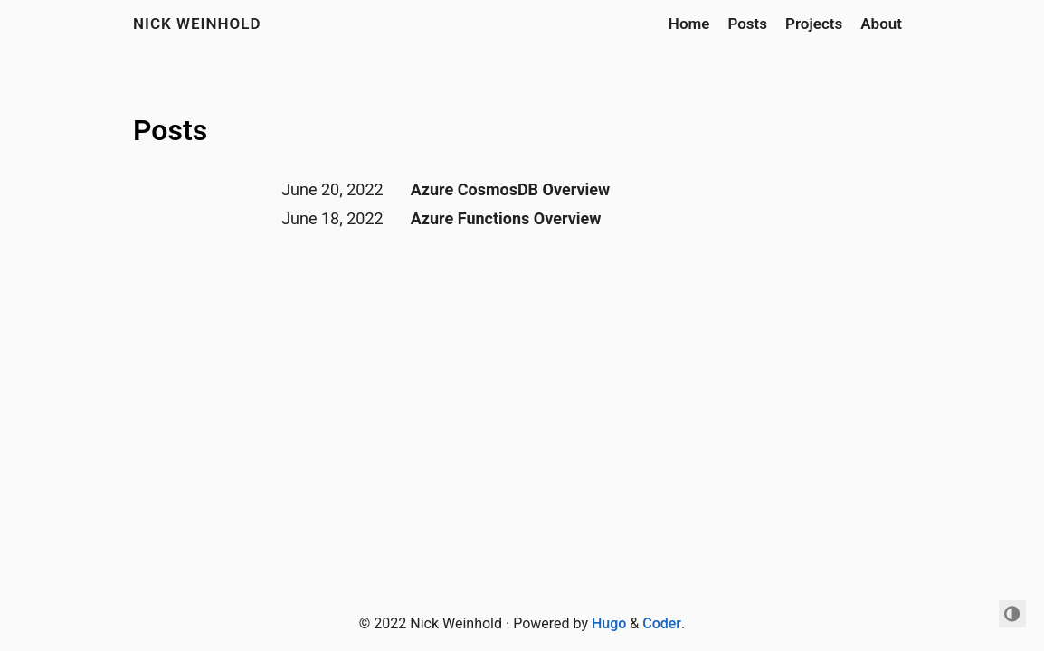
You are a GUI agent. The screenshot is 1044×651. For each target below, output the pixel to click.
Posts (747, 23)
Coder (661, 623)
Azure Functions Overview (506, 218)
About (881, 23)
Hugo (609, 623)
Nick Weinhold (197, 23)
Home (689, 23)
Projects (813, 23)
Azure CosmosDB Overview (511, 189)
